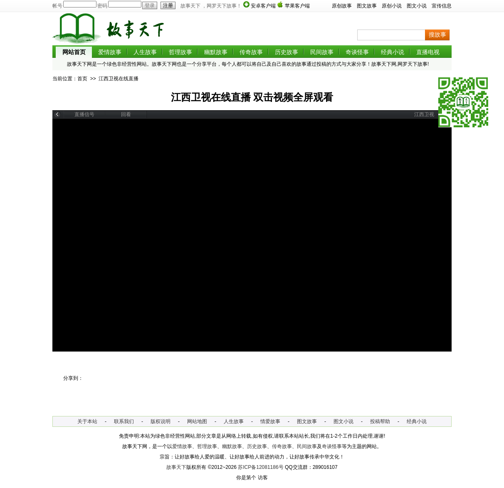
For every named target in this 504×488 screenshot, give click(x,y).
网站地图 (197, 421)
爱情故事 (109, 52)
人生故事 (145, 52)
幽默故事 (215, 52)
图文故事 (367, 6)
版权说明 (160, 421)
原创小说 (392, 6)
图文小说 (417, 6)
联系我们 (124, 421)
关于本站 (87, 421)
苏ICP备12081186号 (260, 467)
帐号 (57, 6)
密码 (102, 6)
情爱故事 (270, 421)
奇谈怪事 (357, 52)
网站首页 (74, 52)
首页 (82, 79)
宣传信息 (442, 6)
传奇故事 (251, 52)
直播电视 (428, 52)
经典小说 (392, 52)
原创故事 (342, 6)
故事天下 (176, 467)
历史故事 (286, 52)
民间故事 (322, 52)
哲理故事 (180, 52)
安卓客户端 (263, 6)
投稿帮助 (380, 421)
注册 (167, 5)
